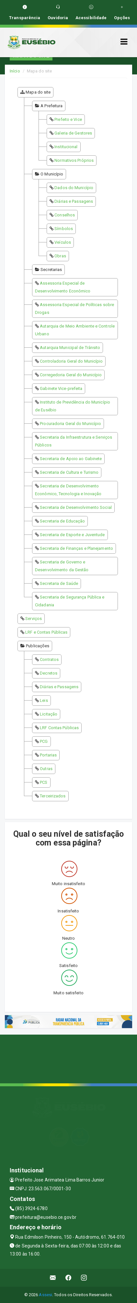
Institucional (65, 146)
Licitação (48, 714)
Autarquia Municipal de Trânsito (70, 347)
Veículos (62, 242)
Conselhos (64, 215)
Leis (44, 700)
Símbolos (63, 228)
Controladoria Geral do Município (71, 361)
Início (15, 71)
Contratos (49, 659)
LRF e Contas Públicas (46, 632)
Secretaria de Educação (62, 521)
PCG (44, 741)
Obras (60, 255)
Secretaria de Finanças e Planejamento (76, 548)
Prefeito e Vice (68, 119)
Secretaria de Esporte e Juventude (72, 534)
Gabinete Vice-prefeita (61, 388)
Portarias (48, 755)
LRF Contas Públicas (59, 727)
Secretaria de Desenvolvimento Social (76, 507)
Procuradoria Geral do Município (70, 423)
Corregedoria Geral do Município (71, 374)
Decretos (48, 673)
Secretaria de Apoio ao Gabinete (71, 458)
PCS (43, 782)
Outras (46, 768)
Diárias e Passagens (73, 201)
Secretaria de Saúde (59, 583)
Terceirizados (52, 795)
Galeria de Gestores (73, 133)
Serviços (33, 618)
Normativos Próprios (74, 160)
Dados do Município (73, 187)
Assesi (45, 1294)
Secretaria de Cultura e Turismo (69, 472)
